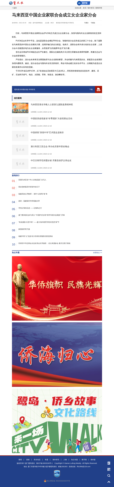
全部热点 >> (97, 252)
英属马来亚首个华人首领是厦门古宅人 (29, 181)
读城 (27, 460)
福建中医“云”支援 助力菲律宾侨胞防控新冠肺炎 (32, 237)
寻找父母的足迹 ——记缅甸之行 (27, 209)
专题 (46, 460)
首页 (84, 8)
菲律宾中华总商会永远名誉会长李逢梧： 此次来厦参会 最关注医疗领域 (41, 244)
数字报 (84, 460)
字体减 (93, 23)
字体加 (86, 23)
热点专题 (74, 460)
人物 (65, 460)
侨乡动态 (37, 460)
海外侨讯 (90, 8)
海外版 (93, 460)
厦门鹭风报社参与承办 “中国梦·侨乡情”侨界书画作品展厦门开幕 (38, 216)
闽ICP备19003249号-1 (44, 463)
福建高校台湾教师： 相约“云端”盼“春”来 (29, 195)
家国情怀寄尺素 (21, 230)
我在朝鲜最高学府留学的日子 (26, 188)
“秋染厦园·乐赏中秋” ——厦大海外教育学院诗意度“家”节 (35, 223)
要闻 (20, 460)
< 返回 (14, 8)
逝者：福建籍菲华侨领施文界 (26, 202)
